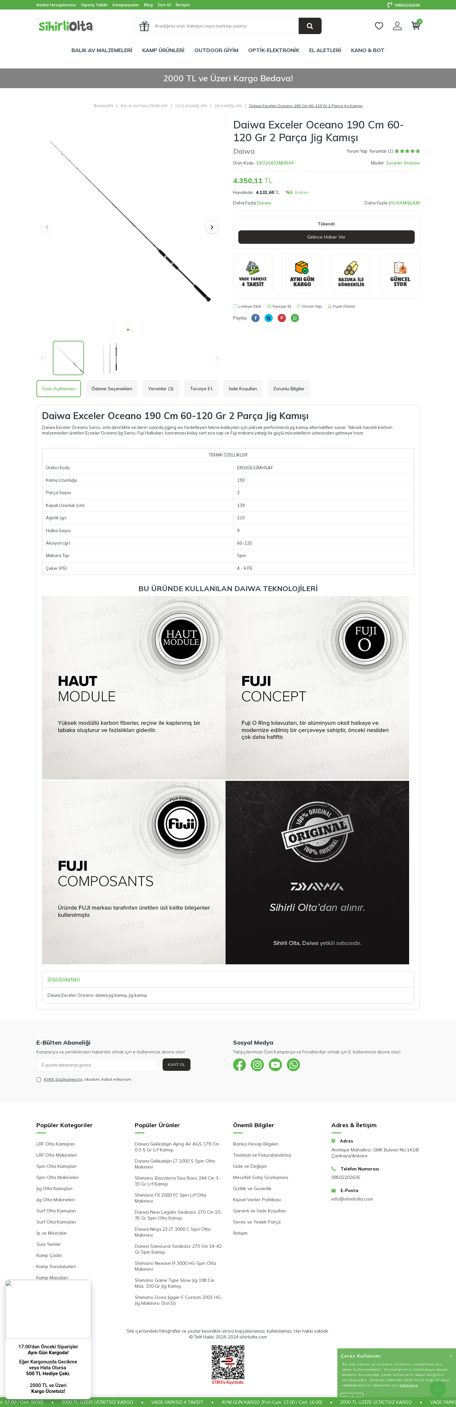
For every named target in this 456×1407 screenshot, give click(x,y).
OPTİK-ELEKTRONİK (273, 50)
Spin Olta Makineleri (57, 1177)
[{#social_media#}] (239, 1064)
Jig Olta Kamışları (54, 1188)
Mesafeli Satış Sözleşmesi (260, 1177)
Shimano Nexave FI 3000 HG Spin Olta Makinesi (175, 1266)
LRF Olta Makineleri (56, 1155)
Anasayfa (103, 105)
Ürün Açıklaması (58, 389)
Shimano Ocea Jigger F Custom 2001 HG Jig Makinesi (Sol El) (178, 1300)
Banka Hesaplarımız (56, 4)
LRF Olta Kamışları (55, 1144)
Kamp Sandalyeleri (56, 1266)
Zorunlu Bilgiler (289, 389)
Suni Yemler (48, 1244)
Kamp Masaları (52, 1278)
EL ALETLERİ (325, 50)
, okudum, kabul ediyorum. (84, 1079)
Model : (395, 162)
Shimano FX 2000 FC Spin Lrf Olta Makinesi (170, 1198)
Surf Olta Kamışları (56, 1211)
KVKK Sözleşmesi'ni (63, 1079)
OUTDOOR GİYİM (216, 50)
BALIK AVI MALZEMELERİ (144, 105)
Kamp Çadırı (49, 1255)
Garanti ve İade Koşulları (259, 1211)
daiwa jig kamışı (111, 995)
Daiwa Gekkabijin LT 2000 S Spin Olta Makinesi (175, 1164)
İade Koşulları (243, 389)
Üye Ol (164, 4)
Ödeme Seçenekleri (111, 389)
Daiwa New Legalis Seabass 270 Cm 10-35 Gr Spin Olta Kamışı (178, 1215)
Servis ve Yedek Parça (257, 1222)
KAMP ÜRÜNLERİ (163, 50)
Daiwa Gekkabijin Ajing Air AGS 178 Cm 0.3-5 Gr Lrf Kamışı (177, 1147)
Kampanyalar (125, 4)
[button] (128, 330)
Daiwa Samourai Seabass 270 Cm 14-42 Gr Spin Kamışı (178, 1249)
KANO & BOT (368, 50)
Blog (148, 4)
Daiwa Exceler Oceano (70, 995)
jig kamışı (138, 995)
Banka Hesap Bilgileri (255, 1144)
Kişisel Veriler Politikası (257, 1200)
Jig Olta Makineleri (55, 1200)
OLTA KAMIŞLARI (191, 105)
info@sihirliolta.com (352, 1199)
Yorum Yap (357, 151)
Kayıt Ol (176, 1064)
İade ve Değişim (250, 1166)
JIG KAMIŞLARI (228, 105)
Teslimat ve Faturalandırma (262, 1155)
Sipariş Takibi (94, 4)
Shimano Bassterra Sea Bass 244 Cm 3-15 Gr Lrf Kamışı (177, 1181)
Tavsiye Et (279, 306)
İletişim (183, 4)
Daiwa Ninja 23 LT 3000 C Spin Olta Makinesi (172, 1232)
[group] (129, 221)
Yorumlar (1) (161, 389)
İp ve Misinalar (51, 1233)
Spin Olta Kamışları (56, 1166)
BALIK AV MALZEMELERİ (101, 50)
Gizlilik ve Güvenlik (252, 1188)
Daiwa (244, 151)
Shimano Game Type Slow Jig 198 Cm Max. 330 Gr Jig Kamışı (174, 1283)
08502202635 (403, 5)
